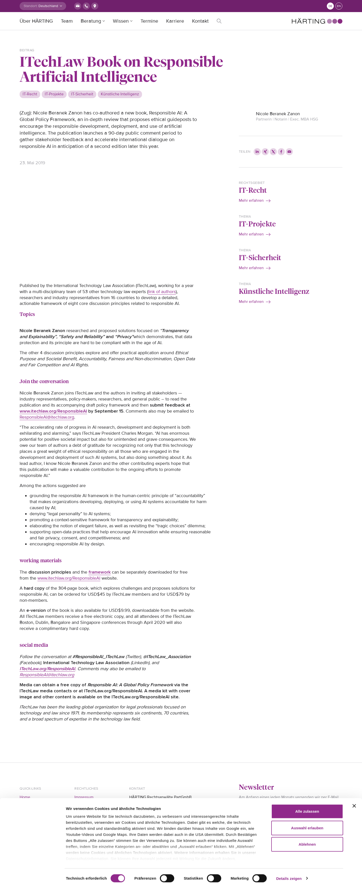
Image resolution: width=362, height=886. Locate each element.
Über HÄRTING (36, 21)
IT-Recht (253, 189)
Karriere (175, 21)
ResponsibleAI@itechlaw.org (47, 417)
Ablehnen (307, 842)
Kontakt (200, 21)
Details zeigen (289, 876)
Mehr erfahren (251, 200)
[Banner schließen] (354, 804)
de (330, 6)
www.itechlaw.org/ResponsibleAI (68, 578)
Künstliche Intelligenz (274, 291)
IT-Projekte (257, 223)
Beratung (91, 21)
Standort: (30, 6)
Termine (149, 21)
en (339, 6)
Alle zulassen (307, 809)
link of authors (162, 291)
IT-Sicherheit (260, 257)
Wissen (121, 21)
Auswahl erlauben (307, 825)
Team (67, 21)
